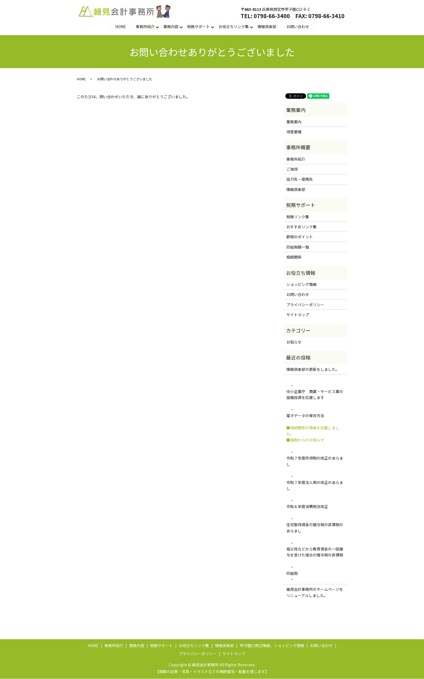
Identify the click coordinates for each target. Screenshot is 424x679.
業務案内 (294, 121)
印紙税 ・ (292, 576)
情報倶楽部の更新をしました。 (312, 369)
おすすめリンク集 (301, 227)
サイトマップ (297, 315)
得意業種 (294, 132)
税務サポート (198, 26)
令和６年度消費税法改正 (307, 506)
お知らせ (294, 342)
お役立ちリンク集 (233, 26)
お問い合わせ (297, 26)
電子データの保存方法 (305, 415)
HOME (120, 26)
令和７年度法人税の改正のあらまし (314, 485)
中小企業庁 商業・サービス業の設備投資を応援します (314, 394)
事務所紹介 (145, 26)
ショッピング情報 (301, 284)
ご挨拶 (292, 169)
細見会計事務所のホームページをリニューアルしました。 (314, 592)
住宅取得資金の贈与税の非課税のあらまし (314, 527)
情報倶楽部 (266, 26)
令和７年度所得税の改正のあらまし (314, 461)
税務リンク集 (297, 216)
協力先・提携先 (299, 179)
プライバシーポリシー (305, 304)
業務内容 (170, 26)
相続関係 (294, 257)
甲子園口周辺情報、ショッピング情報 (272, 645)
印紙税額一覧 (297, 247)
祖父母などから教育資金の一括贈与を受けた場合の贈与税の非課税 (315, 552)
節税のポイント (299, 237)
